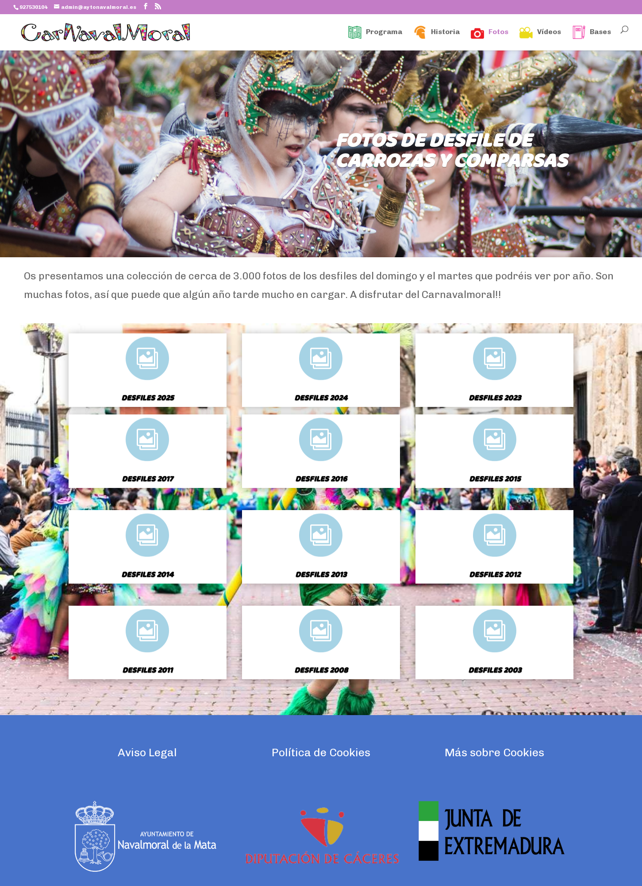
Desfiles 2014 (147, 575)
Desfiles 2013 (320, 575)
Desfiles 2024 (320, 398)
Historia (436, 32)
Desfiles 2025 (147, 398)
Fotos (489, 32)
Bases (591, 32)
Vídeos (540, 32)
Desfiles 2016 (321, 479)
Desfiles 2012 (494, 575)
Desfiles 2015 (494, 479)
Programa (375, 32)
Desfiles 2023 (495, 398)
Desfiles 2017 (147, 479)
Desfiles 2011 (147, 670)
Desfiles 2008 (321, 670)
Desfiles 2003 (494, 670)
